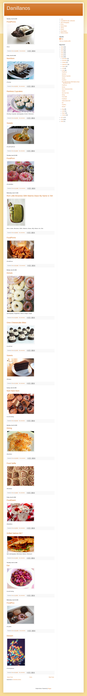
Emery (62, 24)
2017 (62, 117)
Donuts (10, 273)
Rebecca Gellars (64, 32)
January (64, 115)
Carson (62, 29)
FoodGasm (11, 500)
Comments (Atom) (17, 679)
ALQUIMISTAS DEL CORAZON (68, 20)
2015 (62, 121)
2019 (62, 55)
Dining (9, 428)
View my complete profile (65, 41)
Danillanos (18, 8)
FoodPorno (11, 22)
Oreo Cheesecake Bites (16, 323)
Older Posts (51, 677)
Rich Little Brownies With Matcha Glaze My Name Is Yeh (30, 196)
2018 (62, 56)
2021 (62, 51)
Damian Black (64, 26)
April (63, 111)
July (63, 68)
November (64, 60)
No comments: (22, 50)
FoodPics (10, 603)
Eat (8, 565)
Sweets (10, 123)
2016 (62, 119)
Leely (62, 19)
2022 (62, 49)
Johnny (62, 27)
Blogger (49, 688)
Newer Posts (10, 677)
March (63, 113)
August (64, 66)
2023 (62, 47)
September (64, 64)
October (64, 62)
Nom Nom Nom (13, 391)
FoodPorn (11, 158)
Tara (62, 38)
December (64, 58)
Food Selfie (11, 463)
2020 (62, 52)
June (63, 70)
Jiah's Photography (65, 22)
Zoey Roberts (64, 31)
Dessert (10, 636)
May (63, 109)
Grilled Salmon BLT (15, 533)
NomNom (10, 58)
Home (30, 677)
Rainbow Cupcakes (15, 91)
